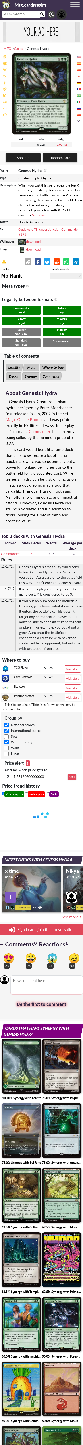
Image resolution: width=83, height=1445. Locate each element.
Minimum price (14, 794)
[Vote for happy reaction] (31, 958)
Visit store (72, 669)
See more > (72, 916)
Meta (31, 367)
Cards (18, 48)
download (33, 242)
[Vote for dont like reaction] (74, 958)
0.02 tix (62, 144)
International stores (26, 730)
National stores (23, 725)
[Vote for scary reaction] (52, 958)
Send (72, 776)
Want (15, 748)
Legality (14, 367)
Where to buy (53, 367)
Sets (14, 736)
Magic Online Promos (24, 419)
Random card (60, 157)
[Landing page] (6, 4)
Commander (39, 431)
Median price (36, 794)
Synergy (30, 376)
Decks (13, 376)
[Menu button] (75, 9)
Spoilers (23, 157)
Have (15, 753)
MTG (7, 48)
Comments (50, 376)
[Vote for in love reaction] (9, 958)
